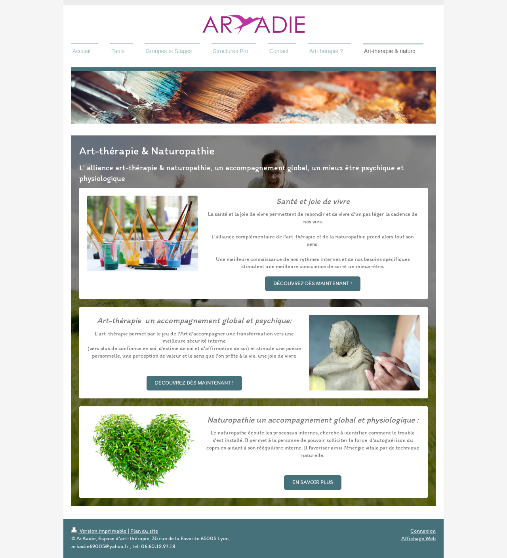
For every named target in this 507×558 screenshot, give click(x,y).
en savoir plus (312, 482)
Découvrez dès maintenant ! (312, 283)
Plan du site (144, 531)
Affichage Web (418, 538)
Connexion (423, 531)
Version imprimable (99, 531)
